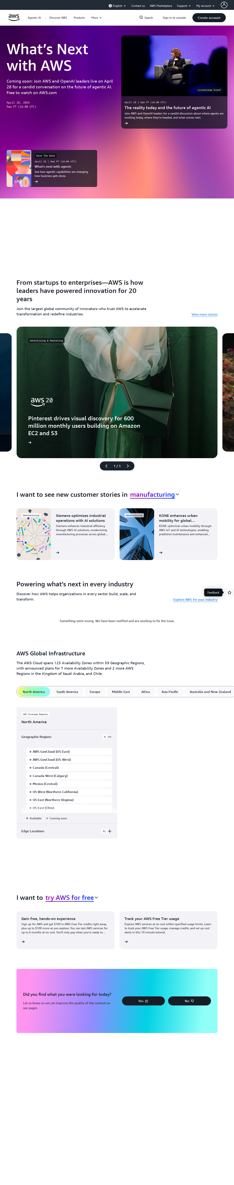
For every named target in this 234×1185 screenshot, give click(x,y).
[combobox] (154, 494)
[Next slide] (129, 465)
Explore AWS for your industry (195, 599)
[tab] (33, 691)
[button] (58, 17)
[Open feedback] (229, 592)
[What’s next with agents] (52, 168)
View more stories (205, 314)
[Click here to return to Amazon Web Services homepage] (14, 20)
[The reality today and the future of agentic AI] (174, 82)
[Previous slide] (104, 465)
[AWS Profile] (224, 5)
